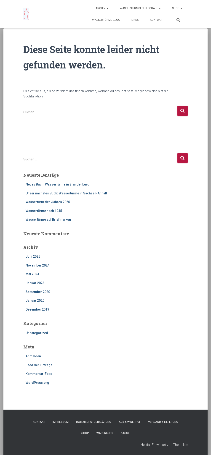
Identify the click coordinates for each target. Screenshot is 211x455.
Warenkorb (104, 433)
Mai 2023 (32, 274)
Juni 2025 (33, 256)
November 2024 (37, 265)
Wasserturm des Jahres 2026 (48, 202)
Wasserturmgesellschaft (140, 8)
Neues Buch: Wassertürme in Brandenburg (57, 184)
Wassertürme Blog (106, 19)
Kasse (125, 433)
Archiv (102, 8)
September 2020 (38, 292)
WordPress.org (37, 382)
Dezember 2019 (37, 309)
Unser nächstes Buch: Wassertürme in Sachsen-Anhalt (66, 193)
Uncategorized (37, 333)
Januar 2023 (35, 283)
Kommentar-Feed (39, 374)
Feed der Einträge (39, 365)
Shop (177, 8)
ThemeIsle (180, 445)
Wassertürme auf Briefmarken (48, 219)
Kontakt (157, 19)
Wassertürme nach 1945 (44, 211)
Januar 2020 (35, 300)
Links (135, 19)
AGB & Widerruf (130, 422)
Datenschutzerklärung (93, 422)
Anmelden (33, 356)
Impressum (61, 422)
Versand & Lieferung (163, 422)
